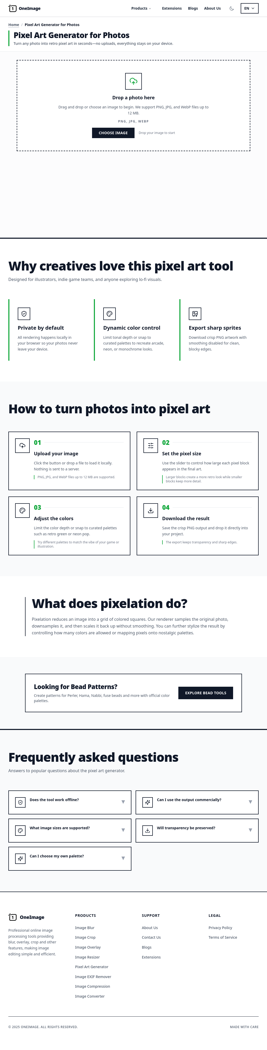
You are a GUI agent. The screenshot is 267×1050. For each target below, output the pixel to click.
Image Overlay (88, 947)
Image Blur (84, 927)
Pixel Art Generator (91, 966)
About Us (212, 8)
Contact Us (151, 937)
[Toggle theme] (231, 8)
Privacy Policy (220, 927)
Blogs (193, 8)
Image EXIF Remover (93, 976)
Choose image (113, 132)
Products (141, 8)
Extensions (172, 8)
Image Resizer (87, 957)
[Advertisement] (133, 190)
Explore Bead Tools (205, 692)
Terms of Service (223, 937)
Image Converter (90, 996)
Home (13, 24)
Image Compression (92, 986)
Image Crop (85, 937)
